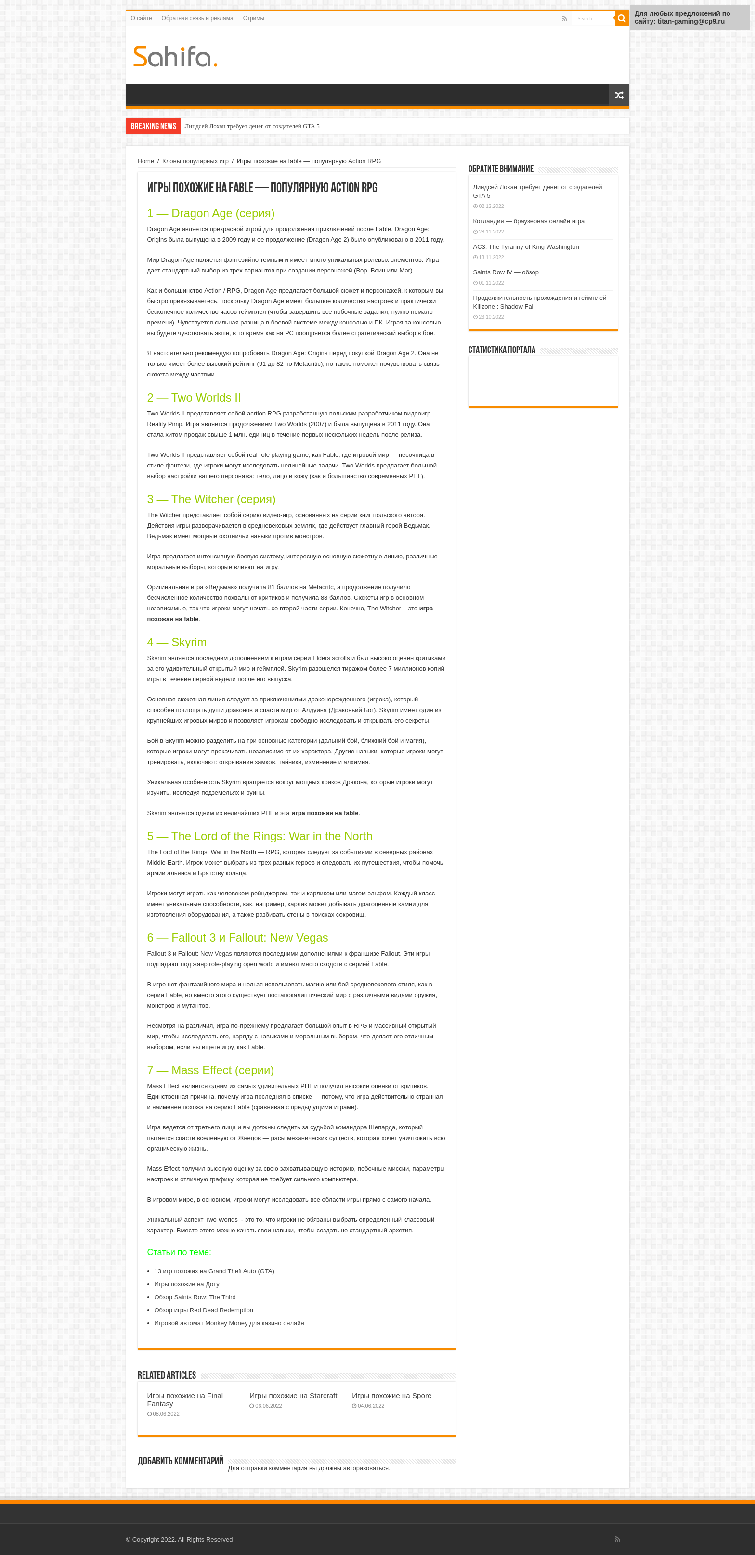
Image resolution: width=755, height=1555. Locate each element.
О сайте (141, 18)
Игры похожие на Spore (391, 1395)
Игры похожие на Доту (187, 1284)
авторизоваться (366, 1468)
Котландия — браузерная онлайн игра (529, 221)
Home (146, 161)
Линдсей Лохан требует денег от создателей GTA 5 (252, 126)
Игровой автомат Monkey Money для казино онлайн (229, 1323)
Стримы (253, 18)
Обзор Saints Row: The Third (195, 1297)
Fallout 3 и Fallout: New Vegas (189, 953)
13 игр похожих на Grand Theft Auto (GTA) (214, 1271)
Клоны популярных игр (195, 161)
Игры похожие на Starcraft (293, 1395)
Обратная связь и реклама (198, 18)
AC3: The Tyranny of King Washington (526, 246)
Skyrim (157, 657)
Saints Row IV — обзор (506, 272)
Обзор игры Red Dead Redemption (204, 1310)
